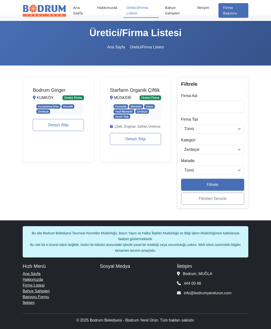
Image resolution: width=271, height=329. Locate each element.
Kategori (188, 140)
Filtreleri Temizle (212, 199)
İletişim (203, 8)
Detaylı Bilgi (58, 125)
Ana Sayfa (78, 10)
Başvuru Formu (36, 297)
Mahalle (188, 161)
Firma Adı (189, 96)
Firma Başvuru (230, 10)
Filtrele (212, 185)
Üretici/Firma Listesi (137, 10)
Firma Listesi (34, 285)
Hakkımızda (107, 8)
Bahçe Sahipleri (172, 10)
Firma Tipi (189, 119)
